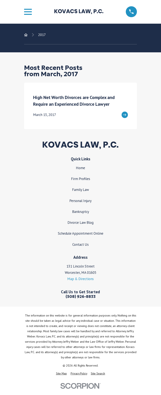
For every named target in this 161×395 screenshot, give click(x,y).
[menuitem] (61, 373)
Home (80, 168)
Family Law (80, 189)
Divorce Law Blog (80, 222)
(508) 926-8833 (81, 297)
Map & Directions (80, 279)
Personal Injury (80, 200)
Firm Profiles (80, 178)
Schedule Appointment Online (80, 233)
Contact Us (80, 244)
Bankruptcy (80, 211)
